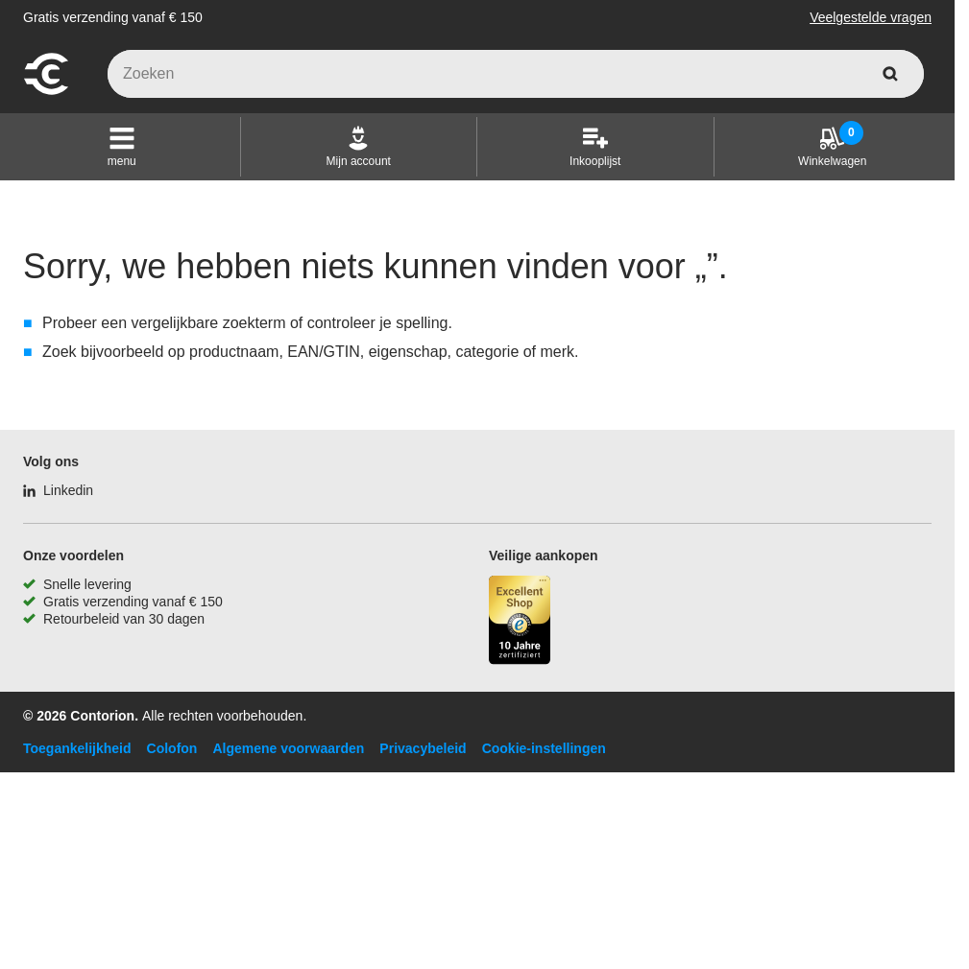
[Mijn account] (359, 147)
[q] (516, 74)
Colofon (172, 748)
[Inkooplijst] (594, 147)
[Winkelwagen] (832, 147)
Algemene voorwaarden (288, 748)
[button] (122, 147)
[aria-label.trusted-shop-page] (519, 622)
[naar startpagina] (46, 92)
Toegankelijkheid (77, 748)
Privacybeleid (422, 748)
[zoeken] (890, 74)
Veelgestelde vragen (871, 17)
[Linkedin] (58, 490)
